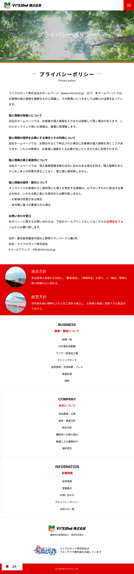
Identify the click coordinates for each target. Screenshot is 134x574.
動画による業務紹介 (67, 441)
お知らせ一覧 (67, 509)
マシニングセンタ (67, 360)
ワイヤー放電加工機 (67, 353)
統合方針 (67, 427)
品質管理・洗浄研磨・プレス (67, 367)
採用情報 (67, 481)
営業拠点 (67, 488)
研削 (67, 380)
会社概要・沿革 (67, 413)
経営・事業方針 (67, 420)
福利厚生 (67, 448)
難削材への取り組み (67, 434)
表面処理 (67, 374)
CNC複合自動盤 (67, 346)
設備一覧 (67, 339)
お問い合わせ (67, 495)
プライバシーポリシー (67, 502)
